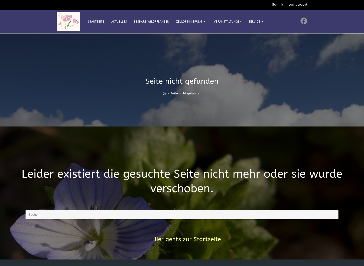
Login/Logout (298, 4)
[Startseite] (164, 93)
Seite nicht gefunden (185, 93)
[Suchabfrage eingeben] (182, 214)
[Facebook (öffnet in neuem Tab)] (304, 21)
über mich (278, 4)
